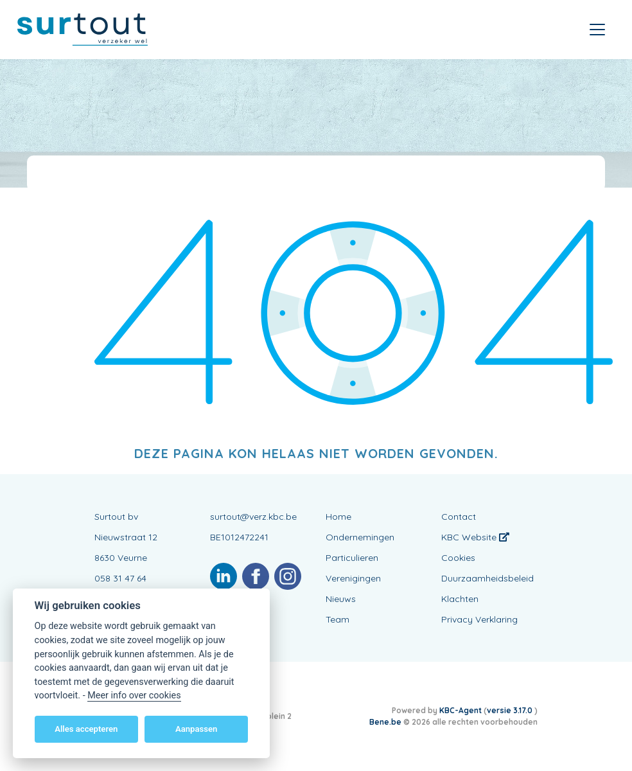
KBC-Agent (460, 710)
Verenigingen (353, 578)
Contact (458, 516)
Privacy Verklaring (479, 619)
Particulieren (352, 557)
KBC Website (475, 537)
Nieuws (341, 599)
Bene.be (385, 722)
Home (338, 516)
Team (337, 619)
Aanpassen (196, 729)
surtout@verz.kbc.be (253, 516)
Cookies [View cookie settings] (458, 557)
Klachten (459, 599)
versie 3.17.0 (510, 710)
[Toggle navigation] (597, 29)
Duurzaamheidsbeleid (487, 578)
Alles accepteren (86, 729)
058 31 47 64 (120, 578)
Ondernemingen (360, 537)
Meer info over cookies (133, 695)
